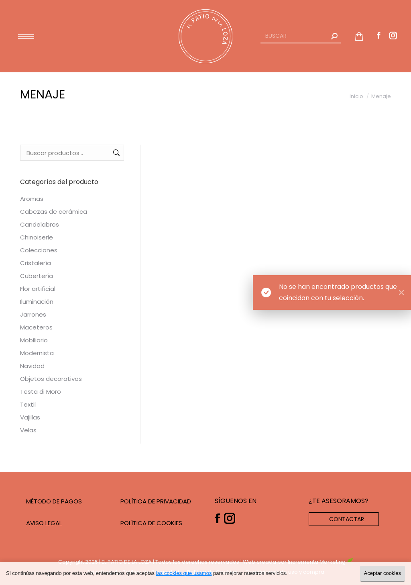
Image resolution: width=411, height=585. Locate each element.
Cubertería (36, 276)
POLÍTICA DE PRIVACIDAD (155, 501)
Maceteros (36, 327)
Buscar (116, 153)
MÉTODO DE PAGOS (54, 501)
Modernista (37, 353)
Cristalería (35, 263)
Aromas (31, 198)
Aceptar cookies (382, 573)
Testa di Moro (40, 391)
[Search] (300, 36)
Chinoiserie (36, 237)
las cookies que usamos (184, 573)
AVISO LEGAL (44, 523)
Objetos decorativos (51, 378)
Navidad (32, 366)
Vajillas (30, 417)
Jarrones (33, 314)
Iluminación (36, 301)
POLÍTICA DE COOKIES (151, 523)
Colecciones (38, 250)
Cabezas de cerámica (53, 211)
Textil (28, 404)
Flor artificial (37, 288)
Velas (28, 430)
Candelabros (39, 224)
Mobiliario (34, 340)
